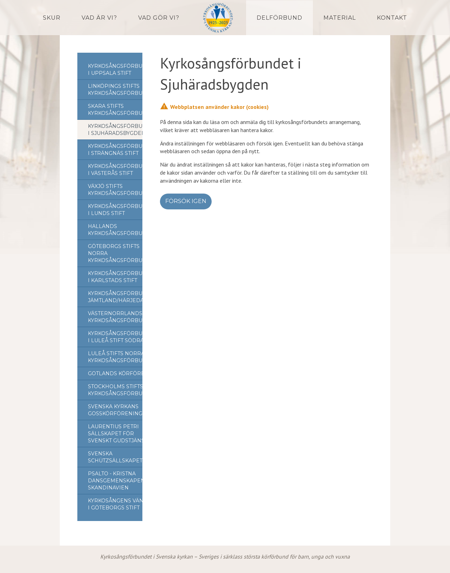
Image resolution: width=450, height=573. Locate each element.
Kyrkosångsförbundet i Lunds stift (122, 209)
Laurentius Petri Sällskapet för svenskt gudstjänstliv (122, 433)
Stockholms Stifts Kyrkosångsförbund (119, 390)
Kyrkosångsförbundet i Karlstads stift (122, 277)
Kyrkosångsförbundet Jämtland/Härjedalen (122, 297)
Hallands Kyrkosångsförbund (119, 229)
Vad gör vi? (158, 17)
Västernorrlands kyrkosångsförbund (119, 317)
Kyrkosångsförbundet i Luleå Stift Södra (122, 337)
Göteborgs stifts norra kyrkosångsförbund (119, 253)
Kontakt (392, 17)
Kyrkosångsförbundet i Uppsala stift (122, 69)
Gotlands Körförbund (122, 373)
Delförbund (279, 17)
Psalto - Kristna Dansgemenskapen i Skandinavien (118, 480)
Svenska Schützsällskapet (115, 457)
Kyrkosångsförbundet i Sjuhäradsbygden (122, 129)
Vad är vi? (99, 17)
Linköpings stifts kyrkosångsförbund (119, 89)
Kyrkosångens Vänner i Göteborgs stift (121, 504)
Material (339, 17)
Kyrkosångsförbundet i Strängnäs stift (122, 149)
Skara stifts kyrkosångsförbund (119, 109)
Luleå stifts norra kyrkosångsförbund (119, 357)
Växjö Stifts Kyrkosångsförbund (119, 189)
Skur (51, 17)
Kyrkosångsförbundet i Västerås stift (122, 169)
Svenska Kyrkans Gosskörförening (115, 410)
